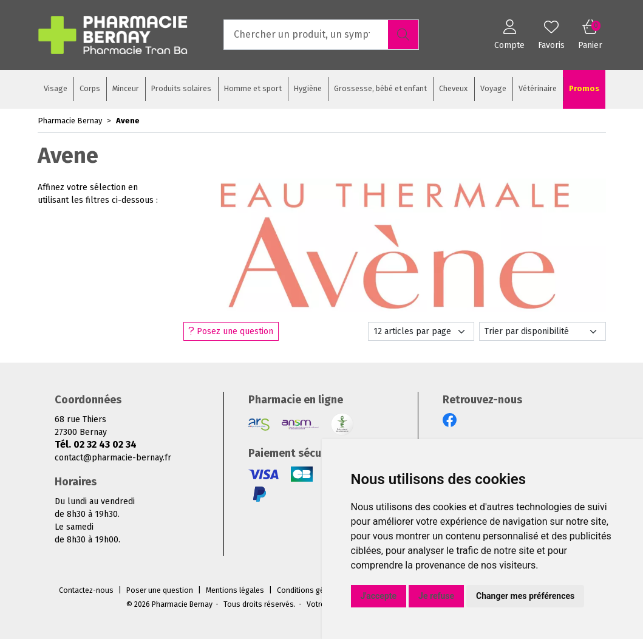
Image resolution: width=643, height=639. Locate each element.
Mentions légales (235, 590)
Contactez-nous (86, 590)
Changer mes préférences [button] (525, 596)
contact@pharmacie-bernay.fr (113, 458)
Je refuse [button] (436, 596)
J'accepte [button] (379, 596)
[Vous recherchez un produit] (306, 34)
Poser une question (159, 590)
